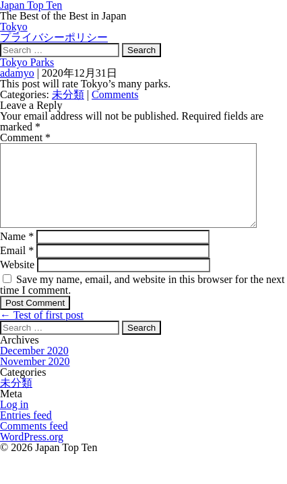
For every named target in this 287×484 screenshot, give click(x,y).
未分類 (68, 94)
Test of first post (42, 331)
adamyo (17, 73)
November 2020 (35, 377)
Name (17, 252)
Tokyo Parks (27, 62)
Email (17, 266)
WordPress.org (31, 452)
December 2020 (34, 366)
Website (17, 280)
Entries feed (26, 431)
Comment (25, 137)
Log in (14, 420)
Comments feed (34, 442)
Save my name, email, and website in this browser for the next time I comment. (142, 301)
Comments (115, 94)
